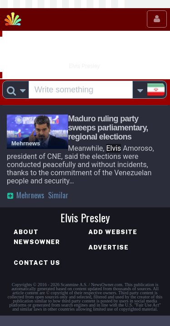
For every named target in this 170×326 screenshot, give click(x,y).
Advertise (108, 247)
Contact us (37, 262)
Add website (112, 232)
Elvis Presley (85, 51)
